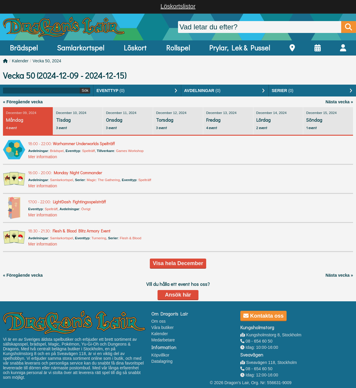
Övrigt (85, 209)
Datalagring (162, 361)
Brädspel (24, 47)
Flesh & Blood (131, 238)
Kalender (20, 60)
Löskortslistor (178, 6)
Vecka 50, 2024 (47, 60)
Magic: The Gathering (103, 180)
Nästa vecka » (339, 101)
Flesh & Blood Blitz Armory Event (69, 231)
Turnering (98, 238)
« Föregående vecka (23, 101)
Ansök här (178, 295)
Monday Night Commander (65, 172)
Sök (85, 90)
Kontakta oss (263, 316)
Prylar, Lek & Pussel (239, 47)
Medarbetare (163, 340)
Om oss (158, 321)
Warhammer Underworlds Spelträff (71, 143)
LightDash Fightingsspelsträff (67, 202)
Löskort (135, 47)
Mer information (42, 156)
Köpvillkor (160, 355)
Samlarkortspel (80, 47)
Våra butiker (162, 327)
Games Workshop (130, 151)
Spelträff (88, 151)
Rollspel (178, 47)
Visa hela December (178, 263)
